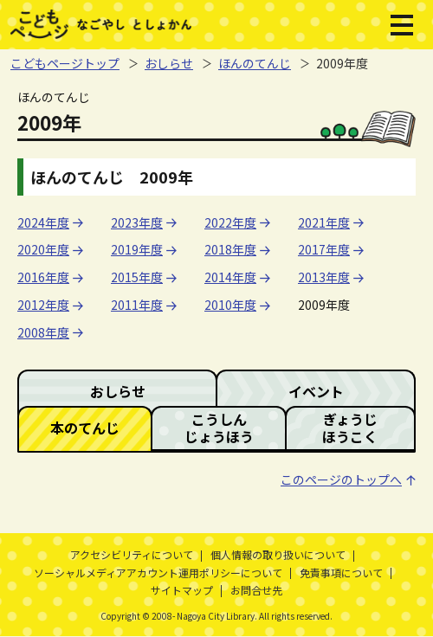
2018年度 (230, 249)
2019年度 (137, 249)
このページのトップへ (341, 479)
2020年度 (43, 249)
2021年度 (324, 222)
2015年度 (137, 277)
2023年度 (137, 222)
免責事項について (341, 572)
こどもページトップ (65, 63)
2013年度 (324, 277)
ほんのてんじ (254, 63)
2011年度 (137, 304)
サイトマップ (182, 589)
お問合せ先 (256, 589)
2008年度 (43, 332)
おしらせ (169, 63)
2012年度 (43, 304)
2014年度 (230, 277)
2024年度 (43, 222)
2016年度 (43, 277)
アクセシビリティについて (131, 554)
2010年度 (230, 304)
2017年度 (324, 249)
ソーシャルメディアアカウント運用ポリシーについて (158, 572)
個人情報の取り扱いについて (278, 554)
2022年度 (230, 222)
